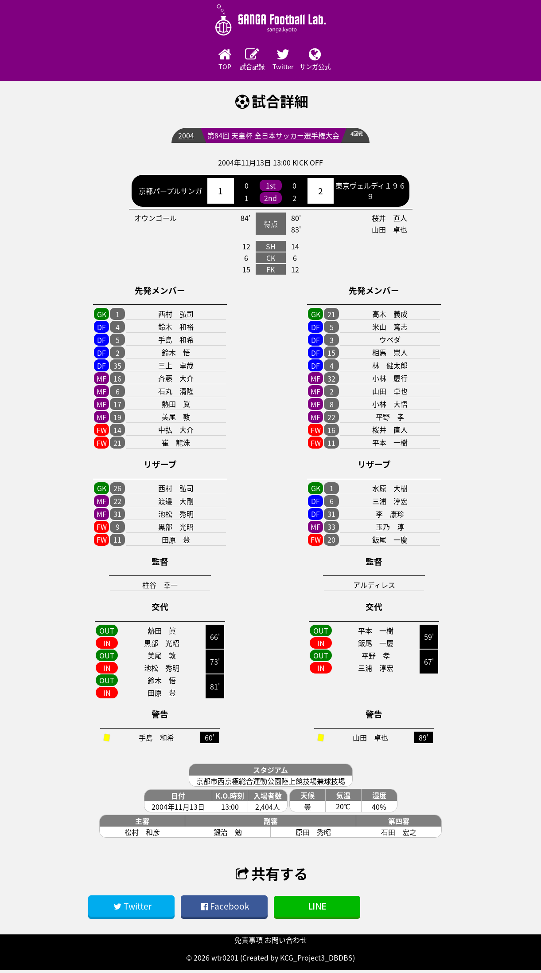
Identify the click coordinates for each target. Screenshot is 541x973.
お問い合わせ (286, 943)
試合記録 (246, 61)
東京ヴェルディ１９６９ (370, 194)
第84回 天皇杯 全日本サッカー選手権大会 (271, 138)
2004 (183, 138)
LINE (317, 909)
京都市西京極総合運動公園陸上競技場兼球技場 (270, 784)
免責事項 (248, 943)
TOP (197, 61)
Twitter (295, 61)
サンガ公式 (343, 61)
